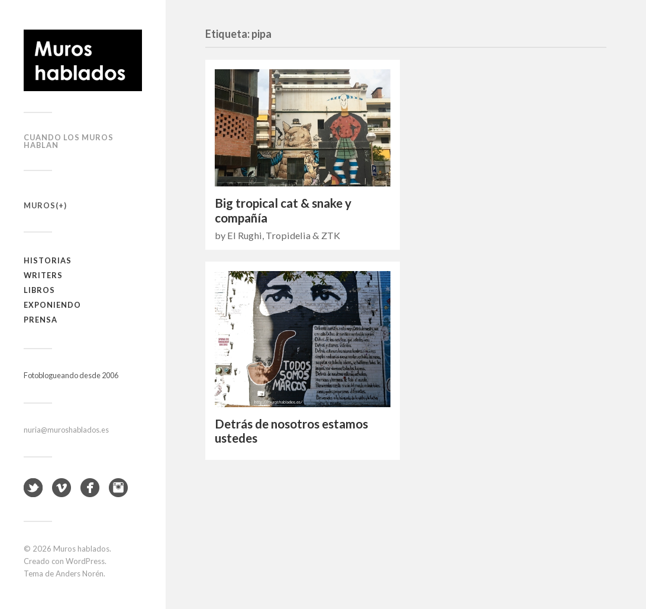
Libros (39, 290)
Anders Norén (80, 573)
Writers (43, 275)
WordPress (85, 561)
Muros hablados (81, 548)
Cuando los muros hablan (69, 141)
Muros (40, 205)
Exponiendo (52, 305)
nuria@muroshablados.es (66, 429)
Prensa (40, 319)
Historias (48, 260)
